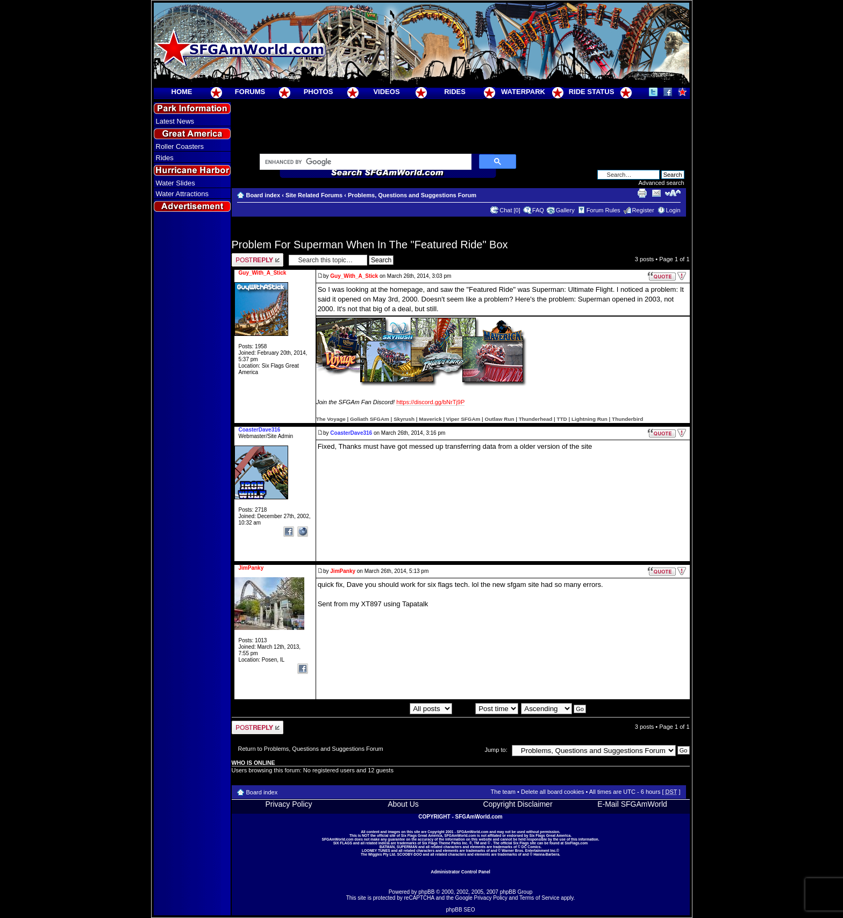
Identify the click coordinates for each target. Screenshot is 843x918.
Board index (263, 195)
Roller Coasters (180, 146)
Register (643, 210)
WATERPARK (523, 92)
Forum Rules (603, 210)
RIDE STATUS (592, 92)
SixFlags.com (576, 843)
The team (503, 791)
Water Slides (175, 183)
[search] (364, 162)
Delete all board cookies (552, 791)
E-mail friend (656, 193)
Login (673, 210)
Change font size (673, 193)
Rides (165, 158)
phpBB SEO (460, 910)
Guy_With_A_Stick (354, 276)
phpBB (426, 892)
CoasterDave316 (351, 433)
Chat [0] (509, 210)
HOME (182, 92)
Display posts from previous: (393, 708)
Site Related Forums (313, 195)
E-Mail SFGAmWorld (632, 804)
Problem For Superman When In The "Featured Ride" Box (370, 244)
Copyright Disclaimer (517, 804)
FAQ (538, 210)
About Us (403, 804)
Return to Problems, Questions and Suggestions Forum (310, 748)
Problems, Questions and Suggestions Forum (412, 195)
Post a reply (257, 260)
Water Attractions (182, 194)
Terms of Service (539, 898)
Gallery (565, 210)
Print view (642, 193)
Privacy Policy (288, 804)
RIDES (455, 92)
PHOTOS (318, 92)
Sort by (486, 708)
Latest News (175, 121)
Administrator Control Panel (460, 871)
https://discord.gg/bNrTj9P (430, 402)
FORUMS (250, 92)
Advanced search (661, 183)
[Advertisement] (192, 409)
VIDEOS (386, 92)
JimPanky (342, 571)
